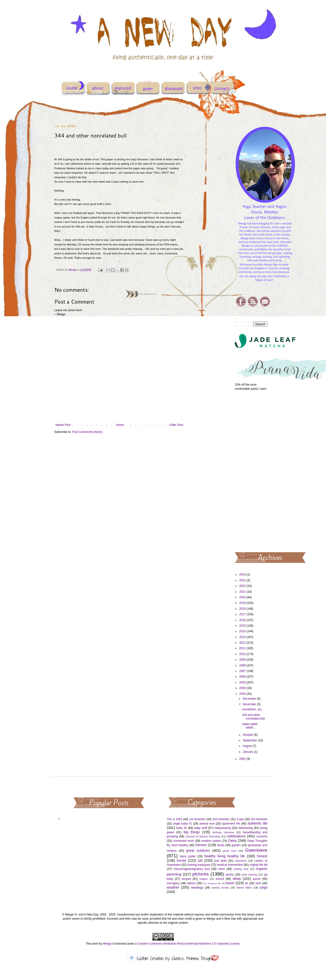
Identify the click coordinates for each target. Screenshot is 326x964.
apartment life (231, 823)
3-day (240, 819)
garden (236, 845)
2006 (243, 676)
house (181, 860)
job (200, 860)
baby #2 (181, 828)
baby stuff (200, 828)
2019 (243, 603)
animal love (207, 823)
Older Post (176, 425)
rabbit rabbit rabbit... (249, 725)
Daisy (232, 840)
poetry (230, 874)
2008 (243, 665)
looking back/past (199, 865)
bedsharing (245, 828)
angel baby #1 (182, 823)
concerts (261, 836)
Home (120, 425)
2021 (243, 591)
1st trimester (197, 819)
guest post (229, 850)
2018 (243, 608)
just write (220, 860)
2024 (243, 574)
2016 (243, 620)
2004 (243, 688)
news (221, 869)
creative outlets (211, 840)
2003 (243, 694)
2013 (243, 637)
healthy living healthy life (224, 856)
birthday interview (223, 832)
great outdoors (198, 850)
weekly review (220, 887)
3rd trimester (259, 819)
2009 (243, 659)
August (248, 746)
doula (220, 845)
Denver (201, 845)
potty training (249, 874)
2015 (243, 625)
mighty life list (258, 865)
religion (203, 878)
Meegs (107, 943)
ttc (246, 883)
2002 (243, 759)
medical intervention (230, 865)
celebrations (236, 836)
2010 (243, 654)
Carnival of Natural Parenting (202, 836)
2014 (243, 631)
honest (262, 856)
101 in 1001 (174, 819)
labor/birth (241, 860)
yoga (263, 887)
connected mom (183, 840)
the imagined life (212, 883)
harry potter (188, 856)
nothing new (240, 868)
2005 (243, 682)
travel (230, 883)
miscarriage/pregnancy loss (192, 869)
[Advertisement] (251, 471)
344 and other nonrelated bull (253, 716)
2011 (243, 648)
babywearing (223, 828)
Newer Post (63, 425)
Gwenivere (256, 850)
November (250, 704)
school (220, 879)
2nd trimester (221, 819)
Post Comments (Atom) (87, 432)
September (250, 740)
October (248, 735)
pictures (200, 873)
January (248, 751)
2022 (243, 586)
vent (258, 883)
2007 (243, 671)
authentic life (257, 823)
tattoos (191, 883)
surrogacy (173, 883)
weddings (197, 887)
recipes (186, 879)
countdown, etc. (252, 709)
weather (173, 887)
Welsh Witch (244, 887)
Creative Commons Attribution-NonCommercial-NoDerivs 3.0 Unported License (188, 943)
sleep (237, 879)
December (250, 698)
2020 (243, 597)
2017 (243, 614)
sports (257, 879)
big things (192, 832)
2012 (243, 642)
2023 (243, 580)
